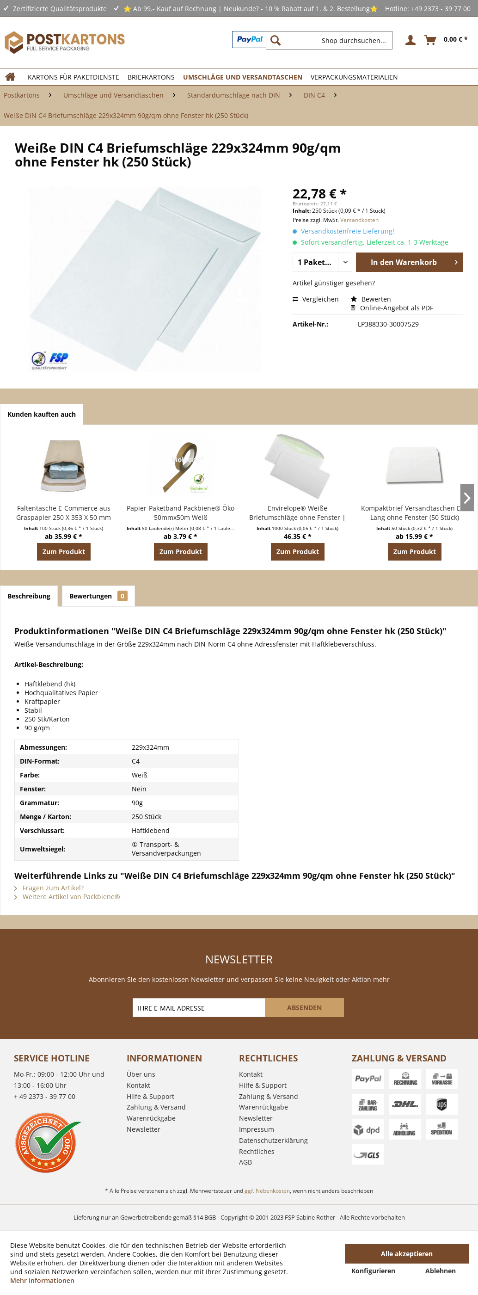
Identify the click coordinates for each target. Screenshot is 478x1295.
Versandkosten (359, 220)
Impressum (256, 1129)
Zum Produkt (64, 551)
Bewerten (370, 299)
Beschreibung (28, 596)
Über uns (141, 1074)
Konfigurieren (373, 1270)
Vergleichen (316, 299)
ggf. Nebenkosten (267, 1191)
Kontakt (138, 1085)
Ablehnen (440, 1270)
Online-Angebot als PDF (391, 307)
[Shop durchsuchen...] (329, 40)
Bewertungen (98, 596)
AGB (245, 1162)
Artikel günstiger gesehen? (334, 282)
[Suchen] (275, 40)
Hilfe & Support (150, 1096)
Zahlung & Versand (156, 1107)
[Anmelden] (409, 40)
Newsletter (143, 1129)
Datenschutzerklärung (273, 1140)
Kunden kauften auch (41, 414)
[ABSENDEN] (304, 1007)
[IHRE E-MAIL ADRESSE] (200, 1007)
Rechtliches (257, 1151)
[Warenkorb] (446, 40)
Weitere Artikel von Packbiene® (67, 896)
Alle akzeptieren (407, 1253)
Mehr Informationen (42, 1280)
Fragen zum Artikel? (49, 887)
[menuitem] (333, 40)
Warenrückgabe (151, 1118)
